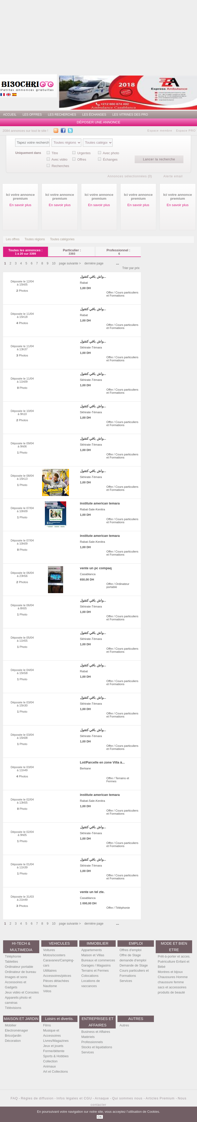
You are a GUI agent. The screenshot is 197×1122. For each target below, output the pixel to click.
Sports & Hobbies (56, 1056)
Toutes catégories (62, 239)
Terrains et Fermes (95, 970)
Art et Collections (55, 1071)
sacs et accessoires (172, 987)
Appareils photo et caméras (18, 1000)
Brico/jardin (13, 1035)
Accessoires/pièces (57, 976)
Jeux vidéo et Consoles (22, 992)
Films (47, 1025)
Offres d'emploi (130, 950)
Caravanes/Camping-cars (58, 962)
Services (126, 981)
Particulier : (72, 251)
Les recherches (62, 114)
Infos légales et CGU (74, 1098)
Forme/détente (53, 1051)
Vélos (47, 991)
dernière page (93, 263)
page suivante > (70, 263)
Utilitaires (50, 970)
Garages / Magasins (96, 965)
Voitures (49, 950)
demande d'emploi (133, 960)
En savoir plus (20, 205)
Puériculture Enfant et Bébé (173, 964)
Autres (124, 1025)
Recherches (60, 166)
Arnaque (102, 1098)
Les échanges (94, 114)
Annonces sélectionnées (127, 176)
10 (53, 263)
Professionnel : (118, 251)
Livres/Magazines (56, 1041)
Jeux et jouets (53, 1046)
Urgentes (84, 153)
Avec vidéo (59, 159)
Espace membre (159, 130)
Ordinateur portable (19, 967)
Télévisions (13, 1008)
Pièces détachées (56, 981)
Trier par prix (131, 268)
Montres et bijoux (170, 972)
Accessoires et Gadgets (15, 984)
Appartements (91, 950)
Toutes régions (35, 239)
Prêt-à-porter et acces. (174, 956)
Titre (55, 153)
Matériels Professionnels (92, 1039)
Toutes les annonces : (25, 251)
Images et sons (16, 977)
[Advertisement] (118, 36)
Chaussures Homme (173, 977)
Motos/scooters (54, 955)
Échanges (110, 159)
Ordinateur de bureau (20, 972)
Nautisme (50, 986)
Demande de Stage (134, 965)
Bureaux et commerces (98, 960)
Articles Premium (161, 1098)
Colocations (89, 976)
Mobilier (10, 1025)
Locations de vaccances (90, 983)
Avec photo (111, 153)
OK (99, 1116)
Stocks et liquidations (96, 1047)
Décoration (13, 1041)
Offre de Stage (130, 955)
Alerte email (173, 176)
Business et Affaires (95, 1032)
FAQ (14, 1098)
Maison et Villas (92, 955)
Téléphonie (13, 956)
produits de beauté (171, 992)
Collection (50, 1061)
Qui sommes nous (128, 1098)
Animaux (49, 1066)
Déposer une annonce (98, 122)
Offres (81, 159)
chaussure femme (171, 982)
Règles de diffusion (37, 1098)
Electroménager (16, 1030)
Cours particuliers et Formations (134, 973)
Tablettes (11, 961)
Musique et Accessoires (52, 1032)
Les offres (12, 239)
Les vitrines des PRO (130, 114)
